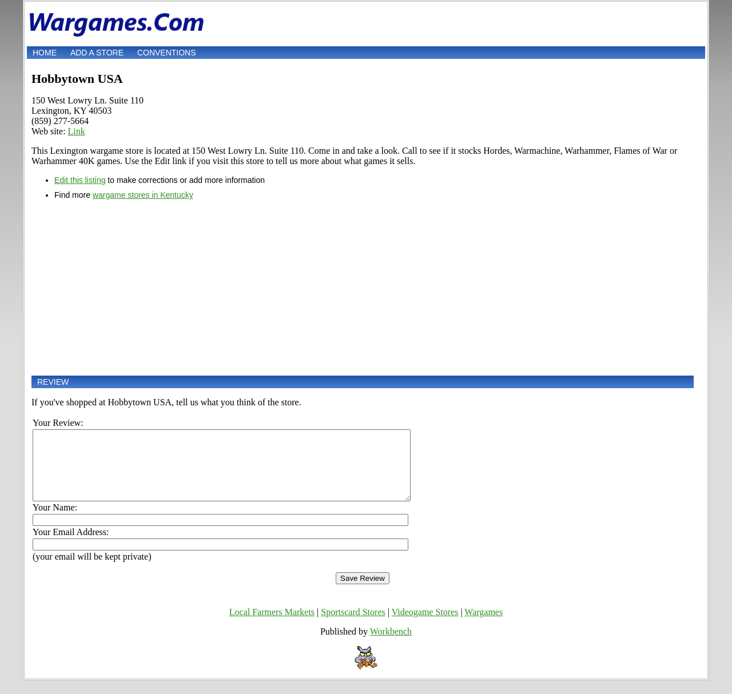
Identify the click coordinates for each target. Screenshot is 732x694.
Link (76, 131)
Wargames (483, 626)
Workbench (391, 645)
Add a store (97, 52)
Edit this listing (79, 180)
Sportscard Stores (353, 626)
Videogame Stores (425, 626)
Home (45, 52)
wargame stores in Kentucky (143, 195)
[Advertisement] (362, 288)
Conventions (166, 52)
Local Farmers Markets (272, 626)
